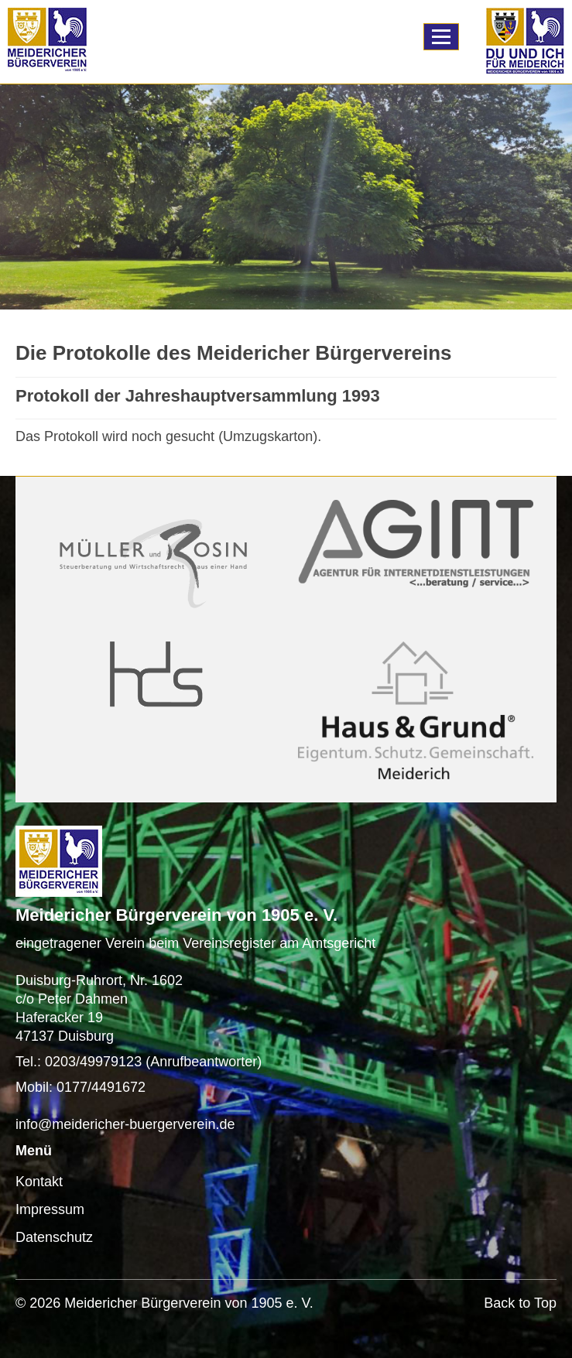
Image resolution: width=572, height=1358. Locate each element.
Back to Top (520, 1303)
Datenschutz (54, 1237)
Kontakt (39, 1181)
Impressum (49, 1209)
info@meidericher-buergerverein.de (125, 1124)
